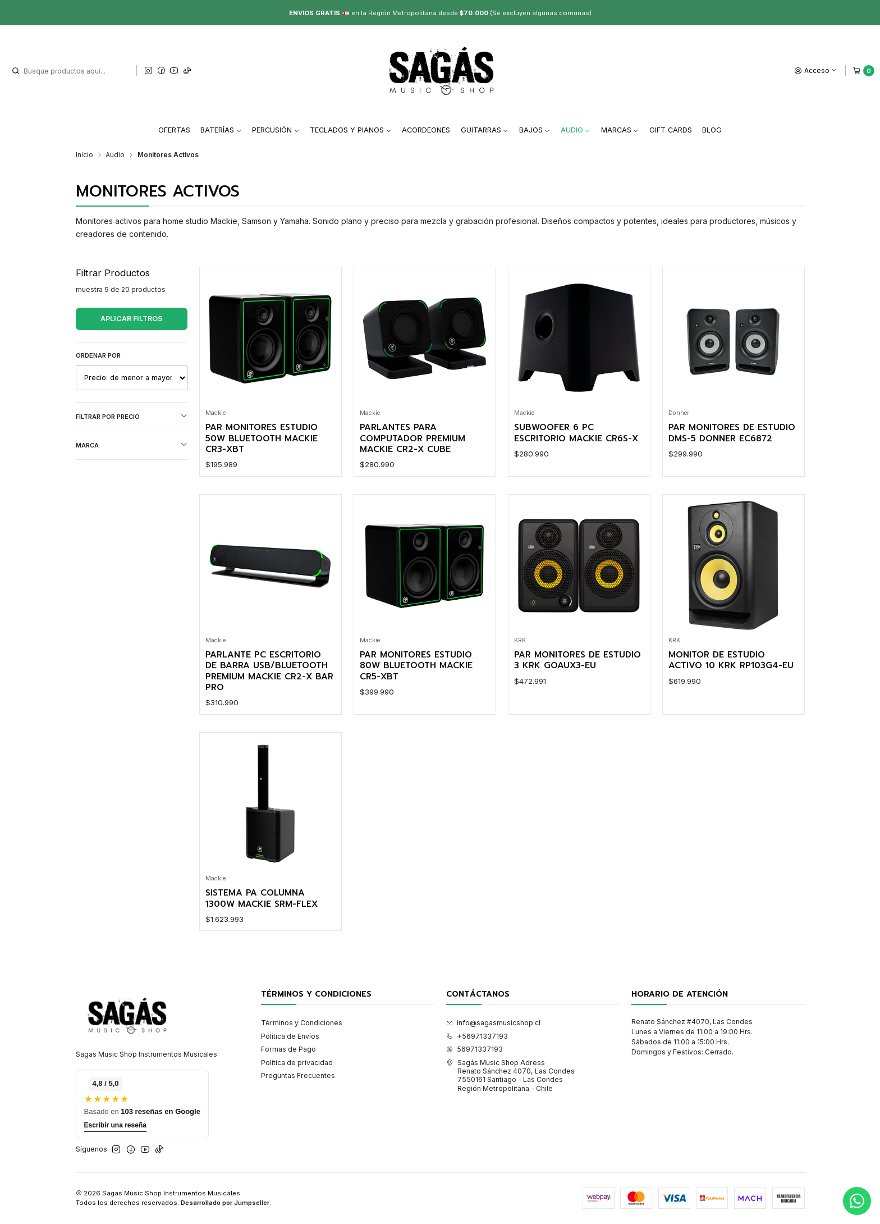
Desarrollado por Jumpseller (225, 1203)
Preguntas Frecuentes (298, 1075)
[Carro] (863, 70)
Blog (712, 130)
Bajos (535, 130)
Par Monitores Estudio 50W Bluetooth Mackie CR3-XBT (261, 438)
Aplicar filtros (131, 318)
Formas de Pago (288, 1049)
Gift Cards (670, 130)
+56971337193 (477, 1036)
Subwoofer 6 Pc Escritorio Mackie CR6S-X (576, 433)
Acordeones (426, 130)
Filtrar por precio (131, 416)
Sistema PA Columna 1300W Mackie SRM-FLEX (261, 898)
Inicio (84, 155)
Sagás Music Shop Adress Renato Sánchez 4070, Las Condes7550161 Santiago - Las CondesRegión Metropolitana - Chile (510, 1075)
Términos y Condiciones (301, 1023)
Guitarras (485, 130)
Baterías (221, 130)
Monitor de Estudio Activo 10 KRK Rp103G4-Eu (731, 660)
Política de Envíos (290, 1036)
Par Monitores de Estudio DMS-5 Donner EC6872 (731, 433)
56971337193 (474, 1049)
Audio (576, 130)
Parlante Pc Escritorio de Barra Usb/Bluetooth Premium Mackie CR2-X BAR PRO (269, 671)
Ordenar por (98, 355)
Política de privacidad (297, 1062)
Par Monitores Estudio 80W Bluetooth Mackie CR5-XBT (416, 666)
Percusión (276, 130)
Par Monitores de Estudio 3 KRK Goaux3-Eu (577, 660)
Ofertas (174, 130)
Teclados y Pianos (351, 130)
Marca (131, 445)
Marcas (620, 130)
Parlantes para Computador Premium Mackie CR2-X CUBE (412, 438)
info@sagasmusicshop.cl (493, 1023)
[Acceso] (815, 71)
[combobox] (68, 71)
